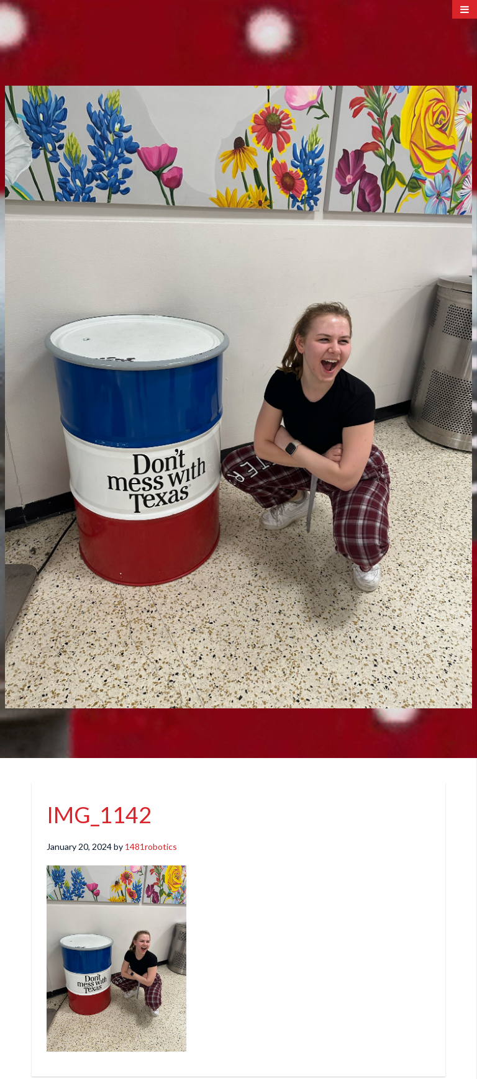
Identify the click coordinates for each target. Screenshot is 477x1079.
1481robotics (151, 846)
